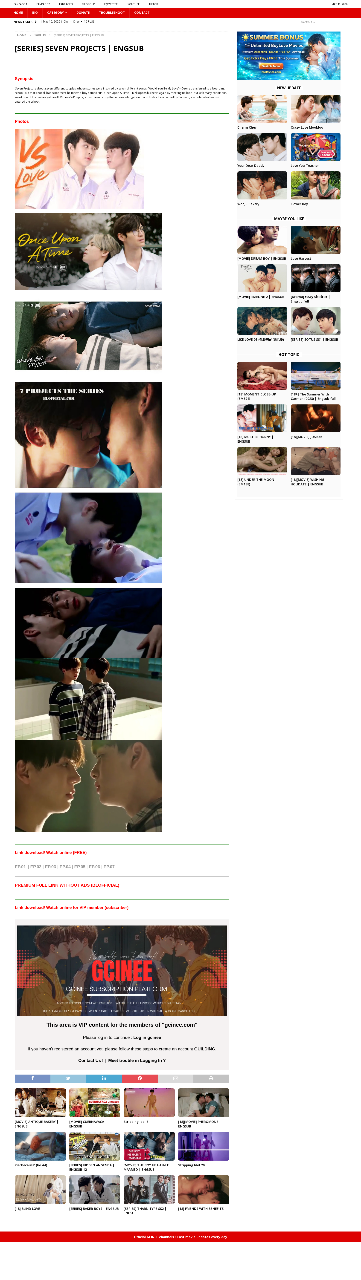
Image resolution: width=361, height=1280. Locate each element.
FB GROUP (88, 4)
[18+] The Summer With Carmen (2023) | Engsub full (313, 396)
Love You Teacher (305, 166)
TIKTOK (153, 4)
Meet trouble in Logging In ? (137, 1060)
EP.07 (109, 867)
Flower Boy (299, 204)
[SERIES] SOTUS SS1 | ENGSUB (314, 339)
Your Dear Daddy (251, 166)
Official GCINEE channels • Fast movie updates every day (180, 1237)
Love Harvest (301, 259)
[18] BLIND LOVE (27, 1209)
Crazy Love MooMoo (307, 127)
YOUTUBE (134, 4)
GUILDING (204, 1049)
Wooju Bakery (248, 204)
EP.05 (79, 867)
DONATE (84, 13)
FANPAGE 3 (66, 4)
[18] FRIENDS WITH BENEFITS (201, 1209)
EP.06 (94, 867)
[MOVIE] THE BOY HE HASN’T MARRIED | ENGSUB (146, 1167)
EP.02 (35, 867)
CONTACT (145, 13)
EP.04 (65, 867)
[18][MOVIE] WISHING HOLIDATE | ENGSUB (307, 482)
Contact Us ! (91, 1060)
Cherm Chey (247, 127)
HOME (18, 13)
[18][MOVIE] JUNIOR (306, 437)
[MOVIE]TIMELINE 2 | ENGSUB (260, 297)
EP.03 (50, 867)
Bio (35, 13)
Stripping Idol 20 (191, 1165)
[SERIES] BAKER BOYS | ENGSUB (94, 1209)
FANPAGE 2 (43, 4)
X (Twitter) (111, 4)
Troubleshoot (114, 13)
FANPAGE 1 (20, 4)
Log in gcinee (147, 1037)
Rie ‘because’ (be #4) (31, 1165)
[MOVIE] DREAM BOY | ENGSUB (261, 259)
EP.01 (20, 867)
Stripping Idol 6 (136, 1122)
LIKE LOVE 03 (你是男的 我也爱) (260, 339)
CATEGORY (56, 13)
